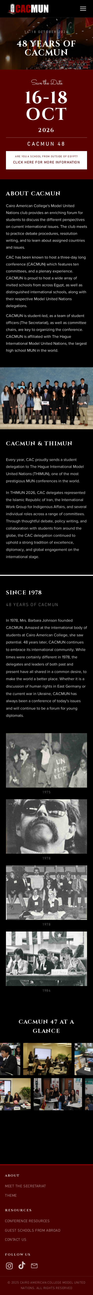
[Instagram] (9, 1265)
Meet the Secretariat (25, 1186)
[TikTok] (21, 1265)
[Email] (34, 1265)
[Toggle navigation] (83, 9)
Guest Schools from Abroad (33, 1231)
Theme (11, 1196)
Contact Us (16, 1240)
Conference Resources (27, 1221)
